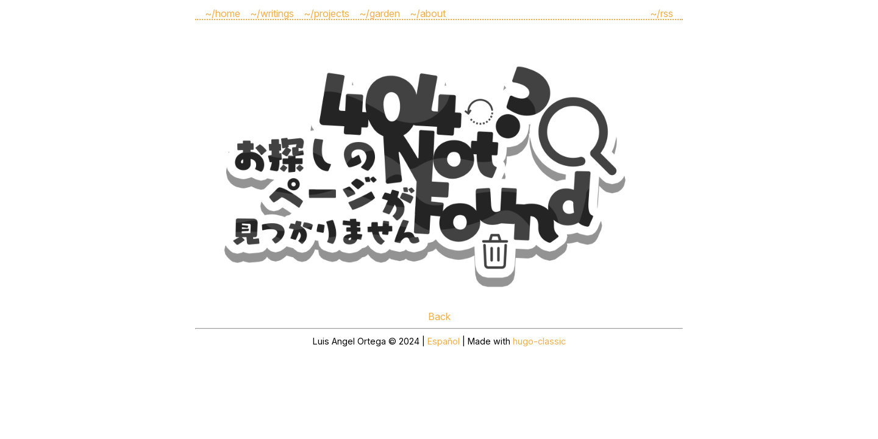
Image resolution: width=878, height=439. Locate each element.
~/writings (272, 13)
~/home (222, 13)
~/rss (661, 13)
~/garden (379, 13)
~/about (428, 13)
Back (439, 316)
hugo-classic (539, 341)
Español (443, 341)
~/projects (326, 13)
